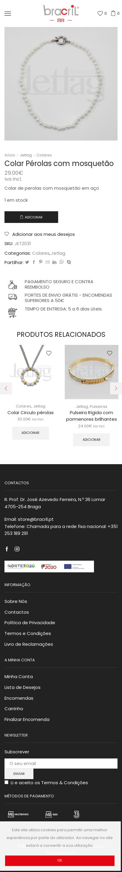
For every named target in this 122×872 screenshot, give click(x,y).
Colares (44, 155)
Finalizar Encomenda (27, 719)
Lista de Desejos (22, 687)
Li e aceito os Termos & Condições (49, 782)
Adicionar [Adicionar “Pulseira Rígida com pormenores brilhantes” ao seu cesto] (92, 439)
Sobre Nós (15, 601)
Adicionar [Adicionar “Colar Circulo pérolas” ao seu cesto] (30, 432)
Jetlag (26, 155)
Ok (59, 860)
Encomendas (18, 698)
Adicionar (34, 217)
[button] (6, 388)
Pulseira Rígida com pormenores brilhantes (91, 415)
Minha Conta (18, 676)
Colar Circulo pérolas (30, 412)
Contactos (16, 612)
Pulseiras (98, 406)
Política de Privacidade (29, 622)
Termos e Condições (27, 633)
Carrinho (13, 708)
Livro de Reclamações (28, 644)
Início (10, 155)
